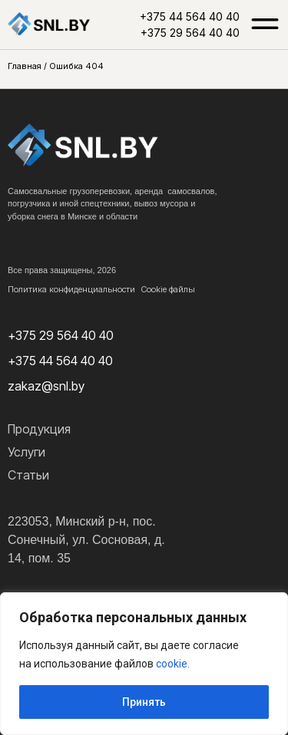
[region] (144, 663)
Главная (24, 66)
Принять (144, 702)
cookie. (173, 664)
